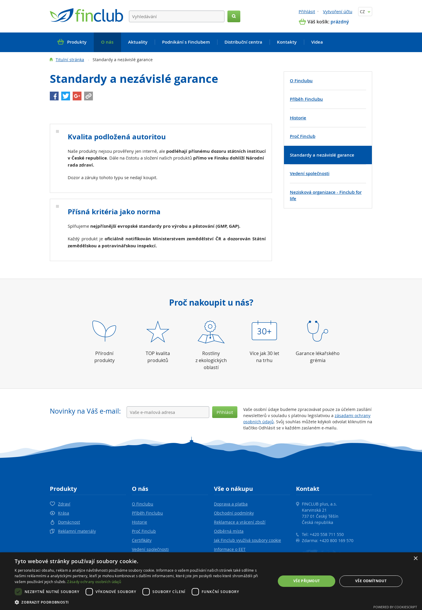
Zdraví (64, 504)
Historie (139, 522)
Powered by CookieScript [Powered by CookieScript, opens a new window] (395, 607)
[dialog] (211, 581)
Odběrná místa (229, 531)
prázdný (340, 21)
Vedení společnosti (150, 549)
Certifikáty (142, 540)
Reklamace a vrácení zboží (240, 522)
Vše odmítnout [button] (371, 580)
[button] (141, 602)
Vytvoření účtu (337, 11)
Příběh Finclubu (147, 513)
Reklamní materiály (77, 531)
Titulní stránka (70, 59)
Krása (63, 513)
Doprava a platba (231, 504)
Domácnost (69, 522)
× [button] (415, 558)
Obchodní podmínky (234, 513)
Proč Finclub (144, 531)
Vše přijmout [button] (306, 580)
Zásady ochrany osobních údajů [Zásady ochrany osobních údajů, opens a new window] (94, 581)
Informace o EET (230, 549)
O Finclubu (142, 504)
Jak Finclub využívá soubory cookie (247, 540)
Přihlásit (307, 11)
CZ (365, 11)
